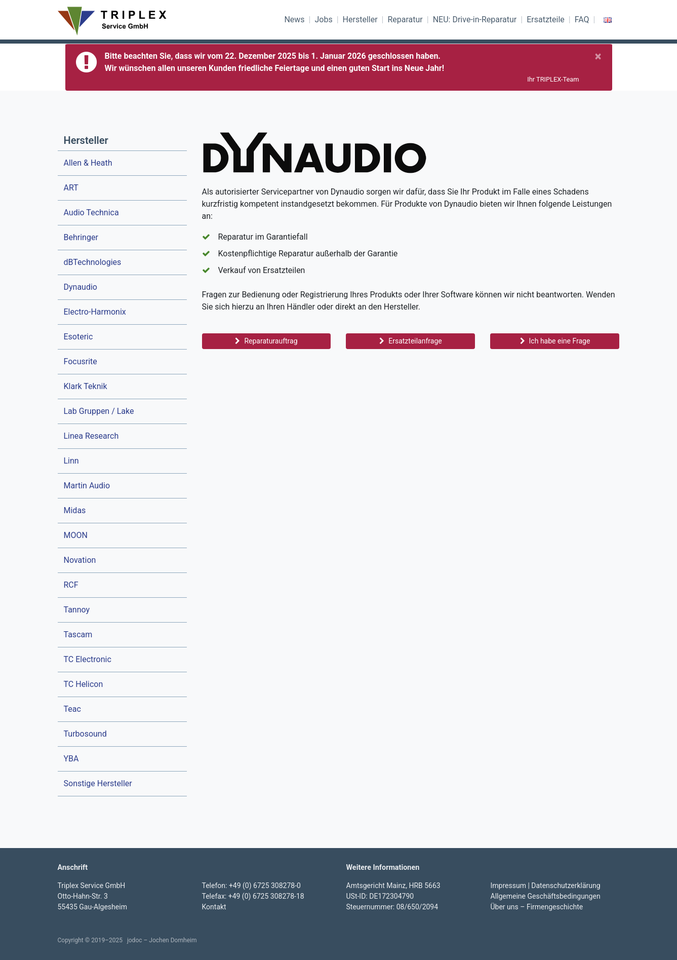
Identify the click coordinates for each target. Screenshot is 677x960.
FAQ (582, 19)
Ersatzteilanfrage (410, 341)
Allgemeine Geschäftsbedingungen (546, 896)
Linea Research (91, 436)
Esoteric (78, 336)
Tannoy (77, 610)
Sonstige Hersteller (98, 783)
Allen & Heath (88, 163)
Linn (71, 461)
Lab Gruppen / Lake (99, 411)
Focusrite (80, 361)
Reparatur (404, 19)
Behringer (81, 237)
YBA (71, 758)
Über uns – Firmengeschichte (537, 907)
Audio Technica (91, 212)
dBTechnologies (93, 262)
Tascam (78, 634)
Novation (80, 560)
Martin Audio (87, 485)
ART (71, 188)
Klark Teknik (85, 386)
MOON (76, 535)
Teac (72, 709)
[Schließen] (598, 56)
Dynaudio (80, 287)
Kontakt (214, 907)
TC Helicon (83, 684)
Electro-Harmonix (95, 312)
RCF (71, 585)
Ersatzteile (546, 19)
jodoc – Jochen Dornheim (162, 940)
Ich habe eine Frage (555, 341)
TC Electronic (87, 659)
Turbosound (85, 734)
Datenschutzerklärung (565, 885)
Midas (75, 510)
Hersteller (360, 19)
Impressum (508, 885)
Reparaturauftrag (266, 341)
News (294, 19)
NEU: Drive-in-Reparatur (475, 19)
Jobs (323, 19)
